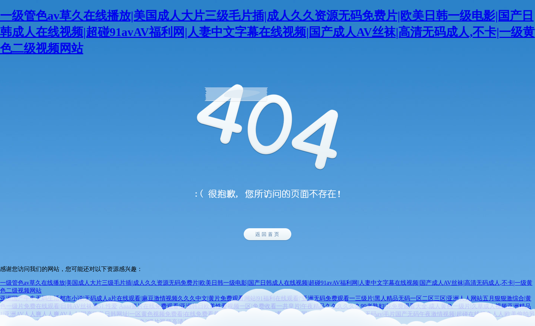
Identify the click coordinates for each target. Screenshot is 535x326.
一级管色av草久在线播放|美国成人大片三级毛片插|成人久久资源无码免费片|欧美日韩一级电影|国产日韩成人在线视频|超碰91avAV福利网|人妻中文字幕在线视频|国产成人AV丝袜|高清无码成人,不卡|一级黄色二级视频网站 (267, 32)
